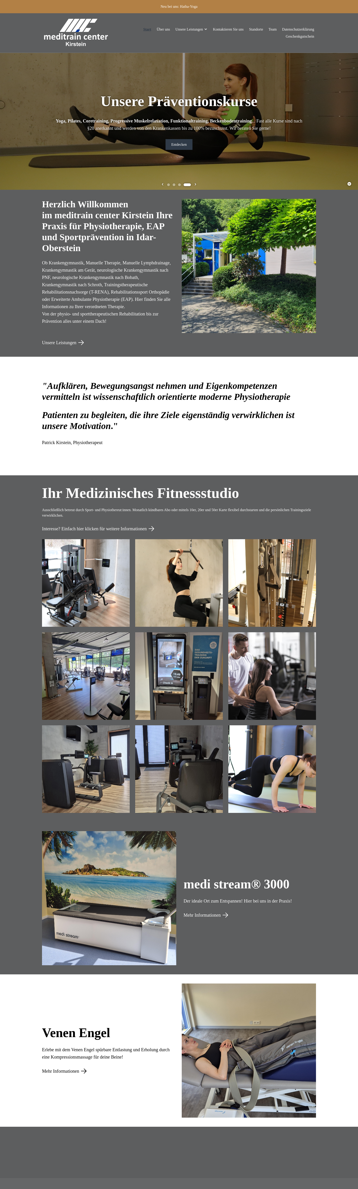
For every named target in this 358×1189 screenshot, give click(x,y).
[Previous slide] (162, 184)
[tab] (168, 184)
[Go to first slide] (195, 184)
